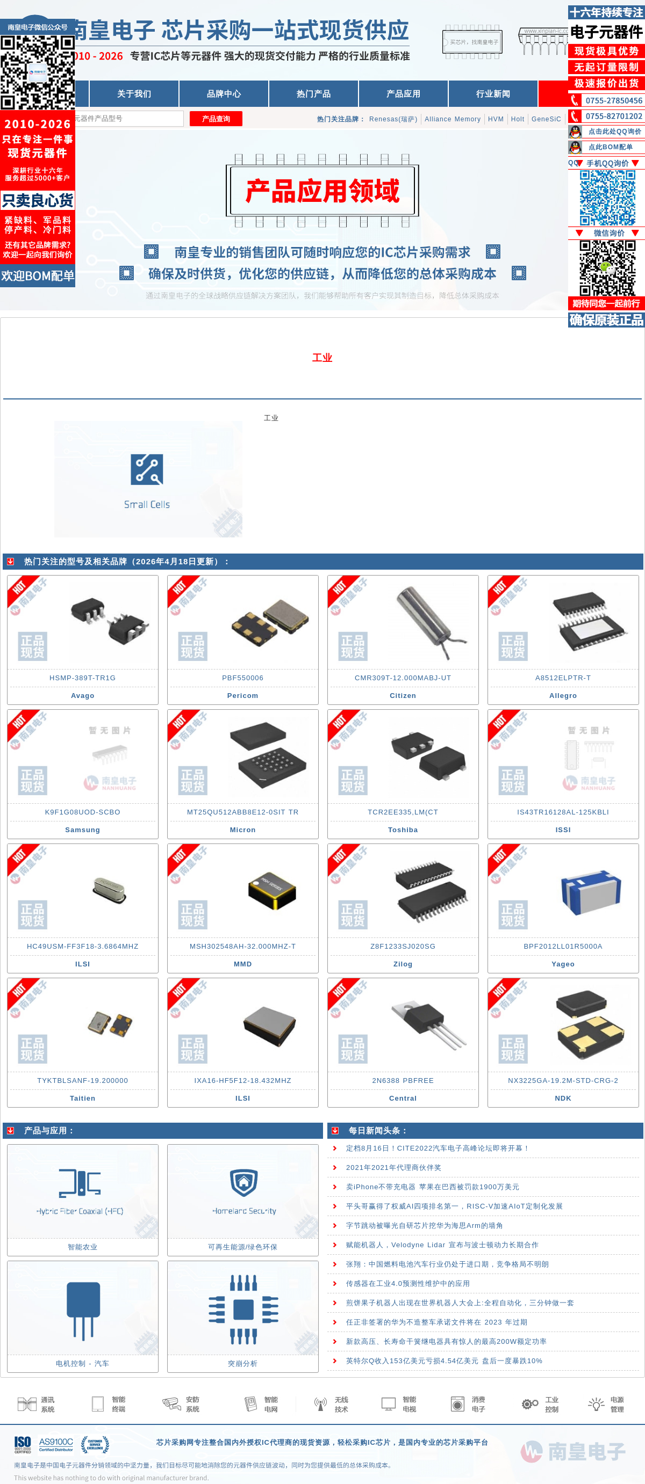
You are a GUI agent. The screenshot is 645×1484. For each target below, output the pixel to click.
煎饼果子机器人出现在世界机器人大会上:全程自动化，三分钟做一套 (460, 1303)
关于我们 (134, 93)
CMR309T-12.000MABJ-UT (403, 678)
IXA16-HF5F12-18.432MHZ (243, 1080)
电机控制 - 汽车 (83, 1363)
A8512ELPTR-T (563, 678)
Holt (518, 119)
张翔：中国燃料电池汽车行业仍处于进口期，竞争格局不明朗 (447, 1264)
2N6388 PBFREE (403, 1080)
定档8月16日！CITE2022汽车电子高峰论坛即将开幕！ (438, 1148)
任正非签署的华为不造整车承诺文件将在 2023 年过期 (437, 1322)
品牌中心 (224, 93)
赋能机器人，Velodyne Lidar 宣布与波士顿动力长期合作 (442, 1245)
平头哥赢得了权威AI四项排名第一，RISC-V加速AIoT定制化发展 (454, 1206)
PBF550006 (243, 678)
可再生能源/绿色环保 (243, 1247)
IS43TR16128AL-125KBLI (563, 812)
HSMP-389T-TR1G (82, 678)
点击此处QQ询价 (615, 131)
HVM (496, 119)
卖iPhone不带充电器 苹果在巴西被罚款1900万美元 (433, 1187)
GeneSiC (547, 119)
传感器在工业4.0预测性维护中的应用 (408, 1283)
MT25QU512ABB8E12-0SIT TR (243, 812)
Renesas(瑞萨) (393, 119)
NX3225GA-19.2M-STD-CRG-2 (563, 1080)
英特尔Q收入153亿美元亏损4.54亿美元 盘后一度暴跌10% (444, 1361)
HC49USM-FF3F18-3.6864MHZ (83, 946)
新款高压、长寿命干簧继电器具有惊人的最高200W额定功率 (446, 1341)
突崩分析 (243, 1363)
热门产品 (314, 93)
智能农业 (83, 1247)
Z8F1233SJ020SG (403, 946)
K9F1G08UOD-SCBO (83, 812)
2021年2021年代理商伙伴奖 (394, 1167)
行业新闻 (493, 93)
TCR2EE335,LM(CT (403, 812)
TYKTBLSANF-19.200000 (82, 1080)
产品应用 (403, 93)
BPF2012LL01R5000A (563, 946)
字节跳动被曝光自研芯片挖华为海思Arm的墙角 (425, 1225)
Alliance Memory (453, 119)
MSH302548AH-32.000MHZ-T (243, 946)
